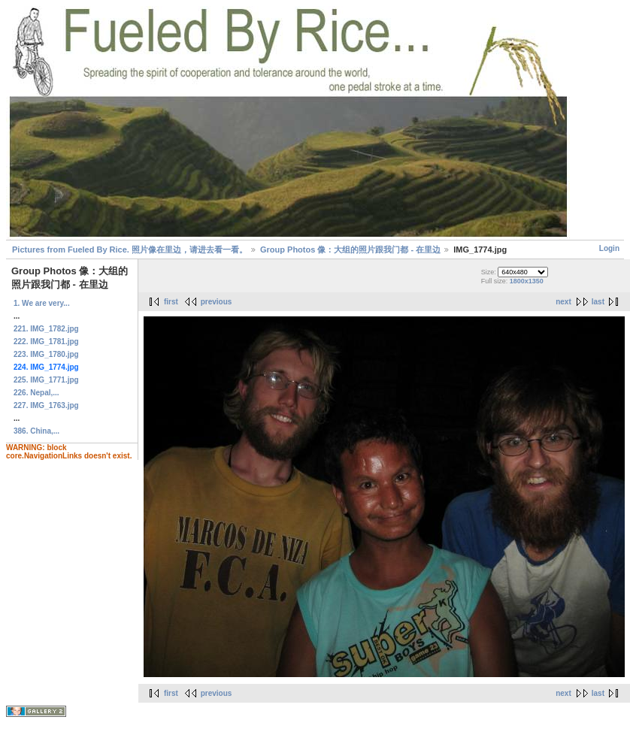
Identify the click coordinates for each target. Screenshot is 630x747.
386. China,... (36, 431)
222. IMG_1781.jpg (46, 341)
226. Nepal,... (36, 393)
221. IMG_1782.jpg (46, 329)
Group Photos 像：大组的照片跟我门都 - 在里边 (350, 249)
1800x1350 (527, 281)
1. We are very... (42, 303)
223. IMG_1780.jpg (46, 354)
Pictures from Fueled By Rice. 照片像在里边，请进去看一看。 (129, 249)
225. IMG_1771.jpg (46, 380)
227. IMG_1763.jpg (46, 405)
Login (609, 248)
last (598, 302)
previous (216, 302)
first (171, 302)
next (563, 302)
